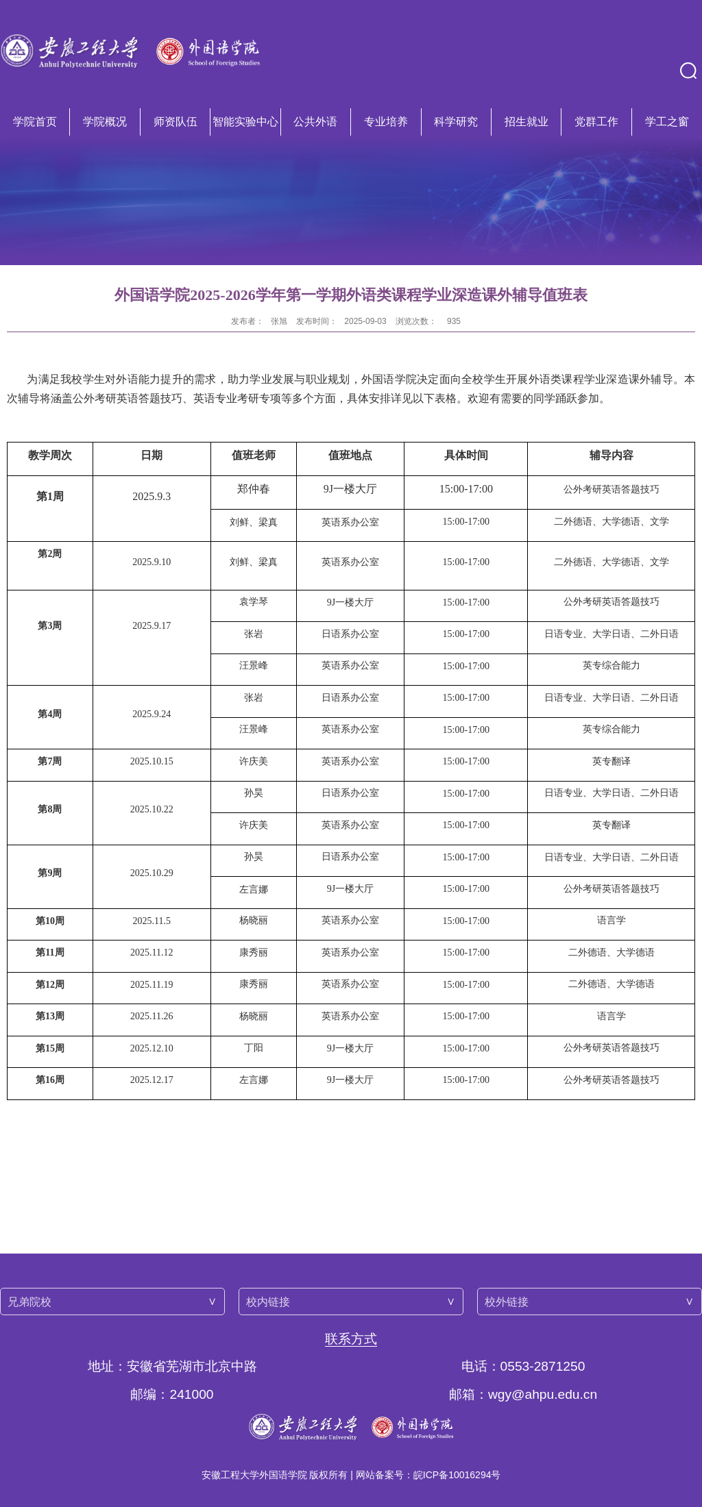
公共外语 (315, 121)
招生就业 (526, 121)
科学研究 (456, 121)
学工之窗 (667, 121)
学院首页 (35, 121)
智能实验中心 (245, 121)
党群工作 (596, 121)
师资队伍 (175, 121)
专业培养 (386, 121)
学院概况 (105, 121)
